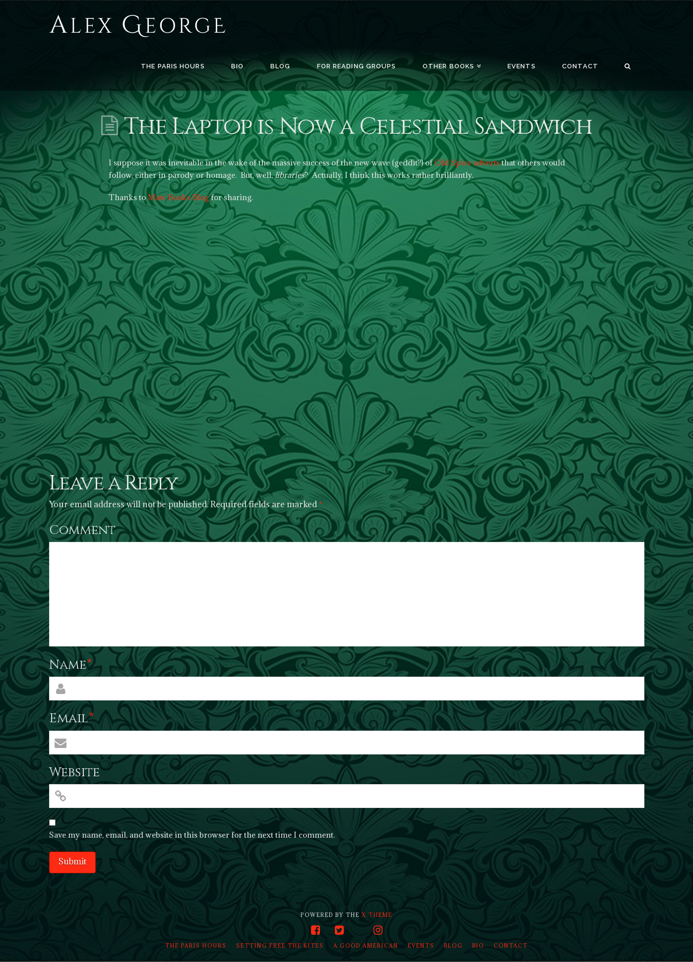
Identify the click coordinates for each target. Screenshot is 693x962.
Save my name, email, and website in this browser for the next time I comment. (192, 835)
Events (421, 945)
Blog (453, 945)
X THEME (377, 914)
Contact (511, 945)
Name (70, 665)
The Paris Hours (196, 945)
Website (74, 772)
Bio (478, 945)
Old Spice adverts (467, 162)
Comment (82, 530)
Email (71, 718)
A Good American (365, 945)
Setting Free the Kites (280, 945)
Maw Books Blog (178, 197)
